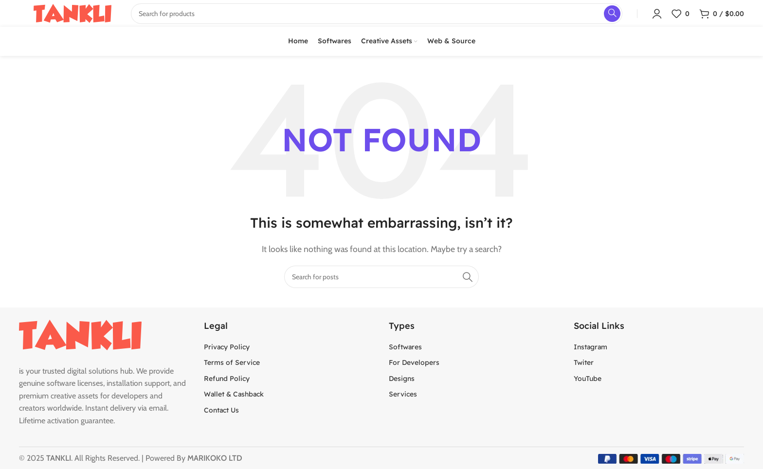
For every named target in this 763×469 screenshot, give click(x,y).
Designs (402, 378)
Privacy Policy (227, 347)
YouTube (587, 378)
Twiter (584, 362)
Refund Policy (227, 378)
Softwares (405, 347)
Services (403, 394)
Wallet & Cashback (234, 394)
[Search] (381, 277)
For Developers (414, 362)
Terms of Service (232, 362)
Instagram (590, 347)
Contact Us (221, 410)
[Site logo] (72, 12)
